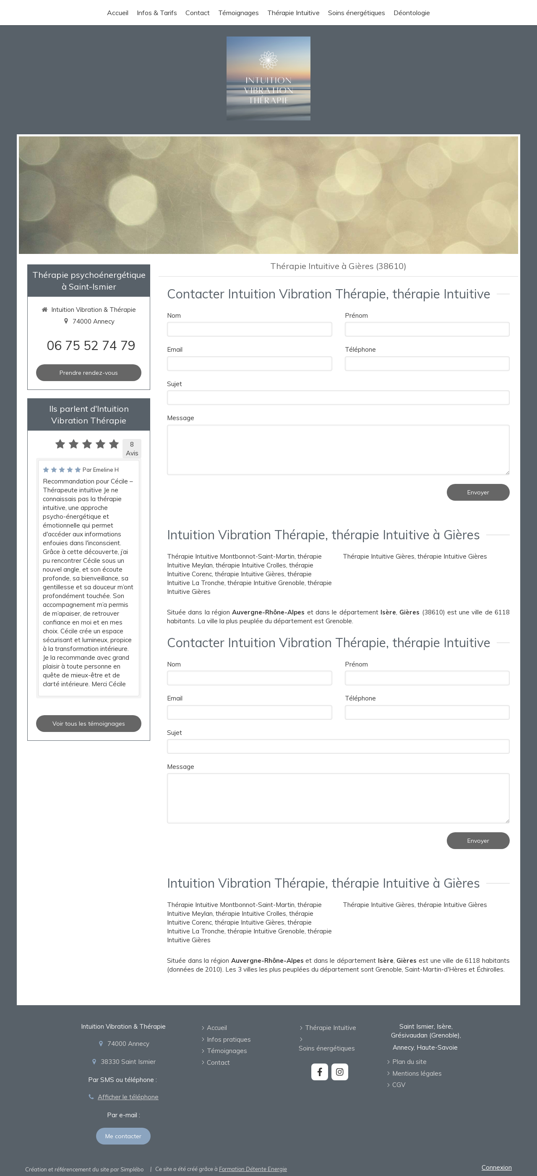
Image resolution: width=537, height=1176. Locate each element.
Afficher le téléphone (128, 1097)
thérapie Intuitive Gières (249, 574)
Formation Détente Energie (253, 1169)
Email (174, 349)
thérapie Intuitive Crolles (251, 565)
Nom (174, 315)
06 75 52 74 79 (91, 345)
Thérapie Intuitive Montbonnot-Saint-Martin (231, 556)
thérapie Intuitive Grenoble (266, 583)
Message (180, 418)
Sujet (174, 384)
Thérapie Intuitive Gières (378, 556)
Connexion (497, 1167)
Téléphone (360, 349)
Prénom (356, 315)
